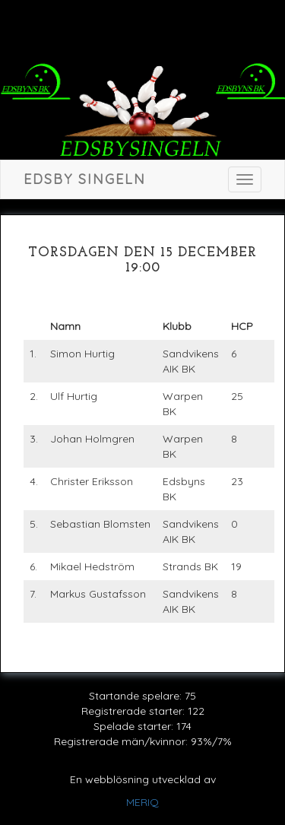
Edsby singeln (85, 179)
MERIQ (142, 802)
